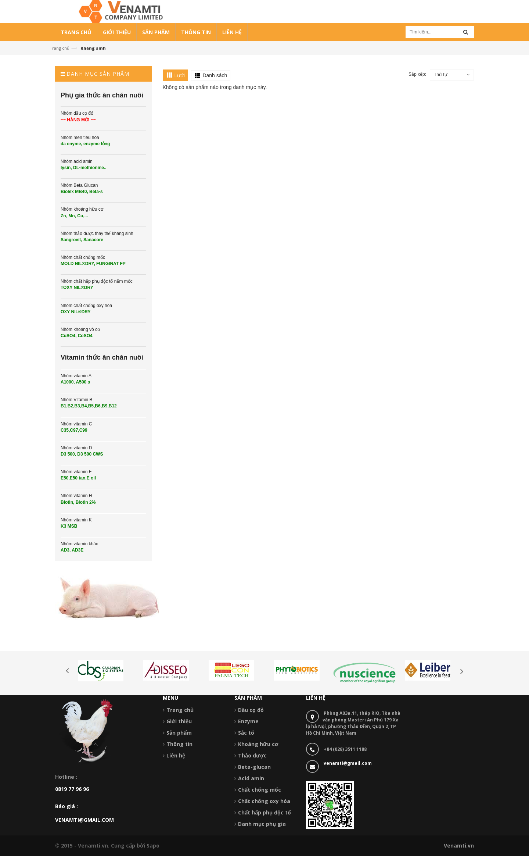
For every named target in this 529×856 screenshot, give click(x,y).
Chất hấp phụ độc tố (264, 812)
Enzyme (248, 721)
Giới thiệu (179, 721)
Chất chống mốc (259, 789)
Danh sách (214, 75)
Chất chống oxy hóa (264, 801)
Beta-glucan (254, 766)
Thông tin (179, 744)
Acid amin (251, 778)
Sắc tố (246, 732)
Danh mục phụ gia (262, 823)
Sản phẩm (179, 732)
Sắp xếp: (417, 74)
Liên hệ (175, 755)
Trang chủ (59, 48)
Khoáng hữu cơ (258, 744)
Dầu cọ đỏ (251, 709)
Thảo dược (252, 755)
